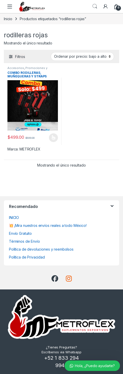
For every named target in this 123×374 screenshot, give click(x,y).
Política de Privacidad (27, 257)
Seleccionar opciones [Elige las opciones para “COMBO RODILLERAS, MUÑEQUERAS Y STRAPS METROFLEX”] (53, 137)
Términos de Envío (24, 241)
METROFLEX (29, 149)
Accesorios (15, 68)
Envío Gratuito (20, 233)
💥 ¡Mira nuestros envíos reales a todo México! (48, 225)
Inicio (8, 19)
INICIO (14, 217)
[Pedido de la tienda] (82, 56)
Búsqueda (95, 6)
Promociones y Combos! (27, 69)
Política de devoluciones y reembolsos (41, 249)
